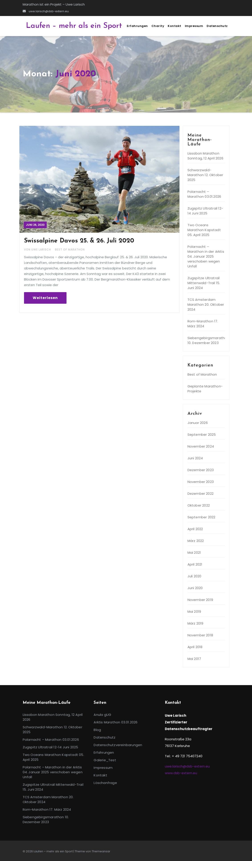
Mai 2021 (194, 552)
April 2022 (195, 529)
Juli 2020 (194, 576)
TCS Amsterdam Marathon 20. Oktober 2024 (205, 304)
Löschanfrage (105, 782)
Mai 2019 (194, 611)
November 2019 (200, 599)
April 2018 (195, 647)
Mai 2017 (194, 658)
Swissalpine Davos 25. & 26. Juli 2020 (79, 241)
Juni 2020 (195, 588)
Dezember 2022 (200, 493)
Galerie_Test (105, 760)
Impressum (194, 26)
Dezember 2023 (200, 470)
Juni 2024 (195, 458)
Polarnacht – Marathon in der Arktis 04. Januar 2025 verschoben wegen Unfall (205, 256)
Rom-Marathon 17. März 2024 (202, 323)
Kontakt (174, 26)
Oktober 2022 (198, 505)
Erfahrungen (137, 26)
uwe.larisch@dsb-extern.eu (46, 11)
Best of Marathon (70, 249)
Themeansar (101, 851)
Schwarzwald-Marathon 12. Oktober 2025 (205, 175)
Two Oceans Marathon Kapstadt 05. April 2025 (204, 230)
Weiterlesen (45, 297)
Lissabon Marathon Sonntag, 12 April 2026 (205, 156)
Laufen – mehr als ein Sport (74, 26)
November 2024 (200, 446)
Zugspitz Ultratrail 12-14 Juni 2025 (205, 211)
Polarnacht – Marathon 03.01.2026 (204, 194)
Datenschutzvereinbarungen (118, 745)
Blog (97, 729)
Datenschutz (217, 26)
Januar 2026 (197, 422)
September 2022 (201, 517)
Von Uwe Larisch (38, 249)
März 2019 (195, 623)
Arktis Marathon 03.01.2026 (115, 722)
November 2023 (200, 481)
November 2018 (200, 635)
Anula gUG (102, 714)
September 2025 (201, 434)
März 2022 (195, 540)
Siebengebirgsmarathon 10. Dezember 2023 (208, 340)
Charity (157, 26)
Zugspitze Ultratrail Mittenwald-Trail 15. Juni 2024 (203, 283)
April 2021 (194, 564)
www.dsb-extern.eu (181, 773)
